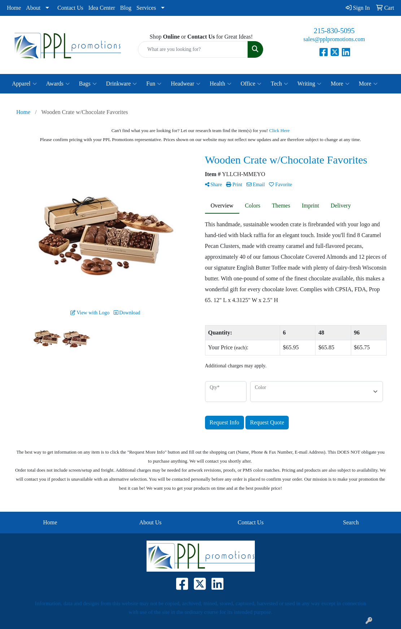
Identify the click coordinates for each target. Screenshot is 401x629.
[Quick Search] (193, 49)
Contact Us (70, 8)
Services (146, 8)
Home (14, 8)
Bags (88, 83)
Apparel (24, 83)
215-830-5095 (334, 31)
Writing (309, 83)
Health (220, 83)
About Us (150, 522)
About (33, 8)
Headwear (185, 83)
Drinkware (121, 83)
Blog (125, 8)
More (340, 83)
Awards (58, 83)
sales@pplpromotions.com (334, 39)
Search (351, 522)
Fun (153, 83)
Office (251, 83)
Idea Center (101, 8)
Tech (279, 83)
